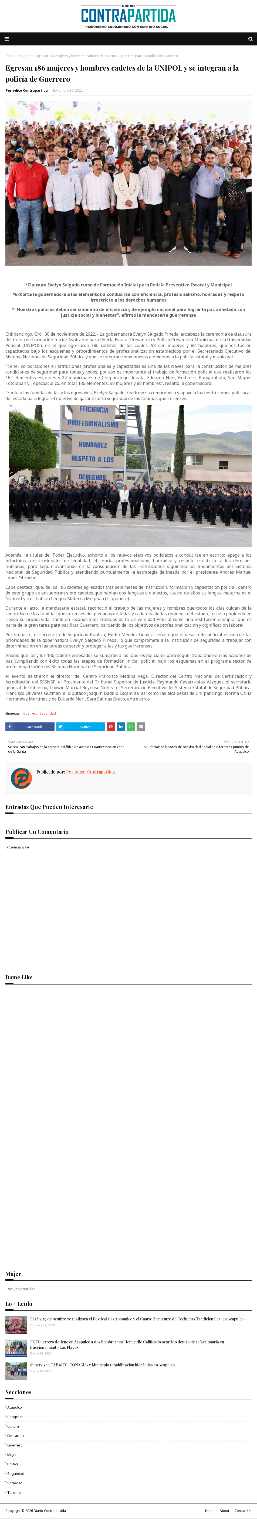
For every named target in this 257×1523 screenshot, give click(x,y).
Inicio (9, 56)
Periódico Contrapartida (27, 90)
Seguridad (24, 56)
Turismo (14, 1492)
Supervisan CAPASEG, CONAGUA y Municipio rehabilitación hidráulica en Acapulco (102, 1364)
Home (209, 1510)
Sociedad (14, 1483)
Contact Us (243, 1510)
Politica (13, 1464)
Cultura (13, 1426)
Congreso (15, 1416)
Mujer (12, 1454)
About (224, 1510)
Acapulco (14, 1407)
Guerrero (30, 713)
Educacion (15, 1435)
